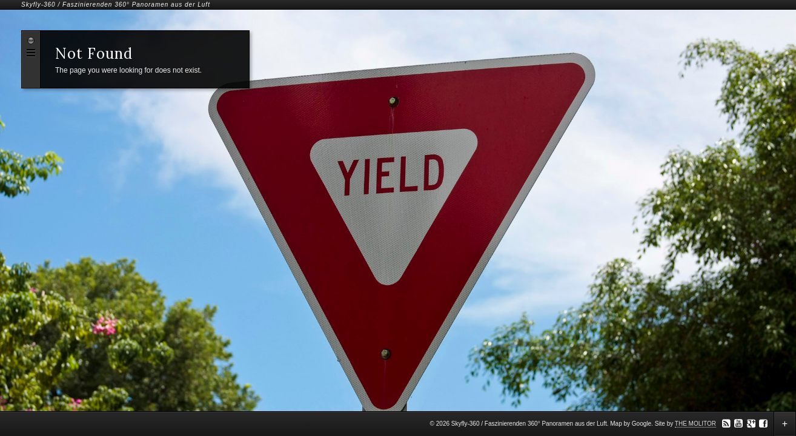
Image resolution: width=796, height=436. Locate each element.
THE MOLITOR (695, 423)
